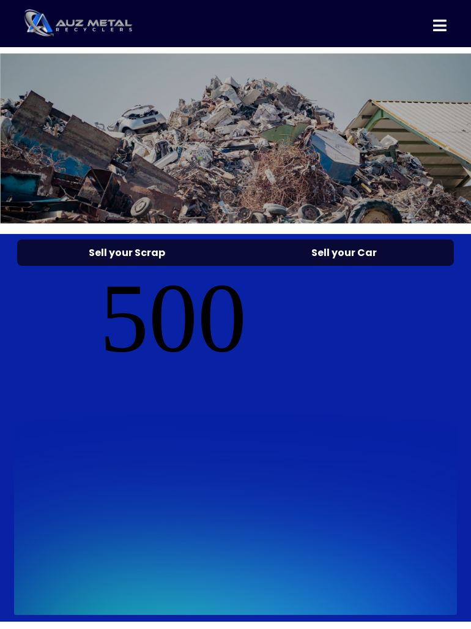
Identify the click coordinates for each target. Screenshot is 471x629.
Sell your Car (344, 253)
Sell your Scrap (127, 253)
